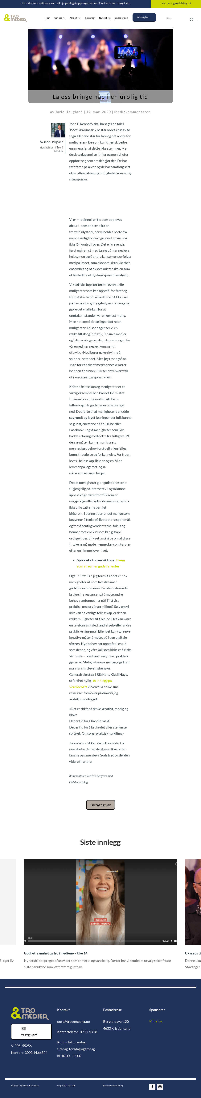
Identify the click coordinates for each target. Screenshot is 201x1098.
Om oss (58, 18)
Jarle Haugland (69, 112)
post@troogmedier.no (73, 1021)
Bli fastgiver (143, 17)
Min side (155, 1021)
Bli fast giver (100, 805)
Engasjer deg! (121, 18)
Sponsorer (157, 1010)
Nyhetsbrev (105, 18)
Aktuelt (73, 18)
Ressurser (90, 18)
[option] (100, 917)
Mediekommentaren (132, 112)
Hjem (47, 18)
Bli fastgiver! (29, 1031)
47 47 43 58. (89, 1032)
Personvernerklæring (113, 1085)
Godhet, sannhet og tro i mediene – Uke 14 (55, 953)
